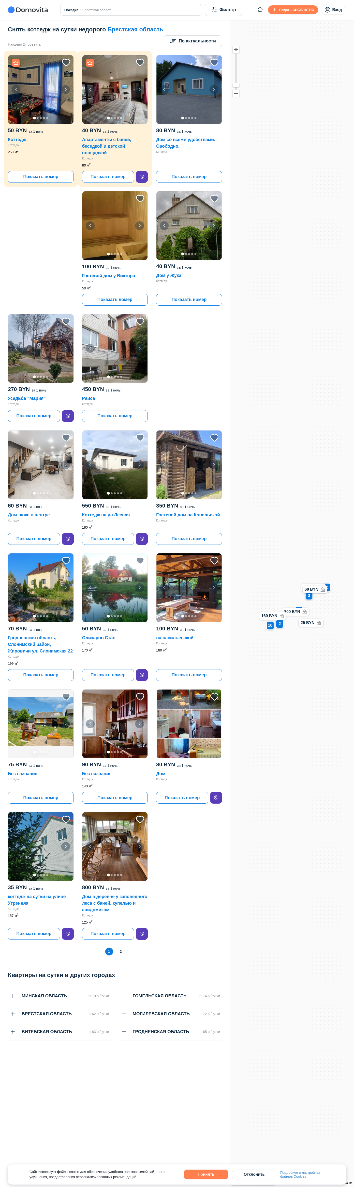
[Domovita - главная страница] (28, 9)
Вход (333, 10)
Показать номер (40, 176)
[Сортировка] (193, 41)
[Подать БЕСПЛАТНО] (293, 9)
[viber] (142, 177)
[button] (41, 89)
